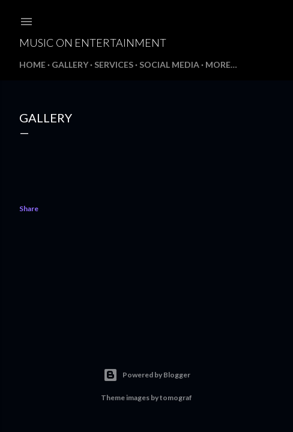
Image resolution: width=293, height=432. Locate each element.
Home (32, 64)
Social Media (169, 64)
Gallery (70, 64)
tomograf (176, 397)
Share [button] (28, 208)
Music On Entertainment (92, 42)
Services (113, 64)
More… (221, 64)
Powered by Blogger (146, 375)
